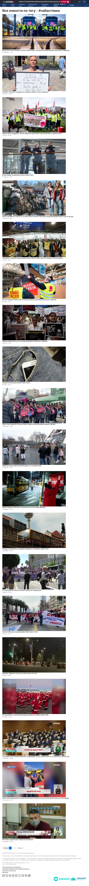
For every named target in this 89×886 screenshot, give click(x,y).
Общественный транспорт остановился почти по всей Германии (24, 507)
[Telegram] (16, 875)
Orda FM (57, 2)
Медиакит (5, 872)
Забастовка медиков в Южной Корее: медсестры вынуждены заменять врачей (28, 424)
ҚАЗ (80, 1)
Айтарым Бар (22, 5)
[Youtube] (20, 875)
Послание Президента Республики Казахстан (15, 869)
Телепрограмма (48, 2)
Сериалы (39, 2)
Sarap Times (12, 5)
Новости (22, 2)
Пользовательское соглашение (11, 867)
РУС (84, 1)
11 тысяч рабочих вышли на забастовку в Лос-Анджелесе (21, 590)
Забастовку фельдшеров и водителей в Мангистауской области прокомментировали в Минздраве (35, 798)
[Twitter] (7, 875)
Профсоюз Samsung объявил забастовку (16, 383)
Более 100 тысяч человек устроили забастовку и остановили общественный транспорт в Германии (36, 50)
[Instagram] (10, 875)
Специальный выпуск (32, 5)
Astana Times (4, 5)
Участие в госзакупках (9, 870)
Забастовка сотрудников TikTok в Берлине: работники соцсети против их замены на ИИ (31, 133)
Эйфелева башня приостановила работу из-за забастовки (21, 466)
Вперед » (20, 848)
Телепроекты (31, 2)
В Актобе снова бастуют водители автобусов (17, 839)
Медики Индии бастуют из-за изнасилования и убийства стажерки (24, 341)
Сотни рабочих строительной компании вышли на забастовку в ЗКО (25, 715)
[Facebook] (3, 875)
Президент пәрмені (45, 5)
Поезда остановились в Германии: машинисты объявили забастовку (25, 549)
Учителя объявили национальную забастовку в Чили (20, 632)
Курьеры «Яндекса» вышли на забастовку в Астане (19, 673)
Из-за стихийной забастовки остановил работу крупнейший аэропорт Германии (29, 300)
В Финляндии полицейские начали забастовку (17, 175)
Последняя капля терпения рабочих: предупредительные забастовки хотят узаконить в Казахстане (35, 756)
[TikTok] (23, 876)
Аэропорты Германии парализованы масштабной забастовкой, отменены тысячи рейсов (32, 258)
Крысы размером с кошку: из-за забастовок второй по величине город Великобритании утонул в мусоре (37, 216)
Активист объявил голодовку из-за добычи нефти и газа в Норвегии (25, 92)
